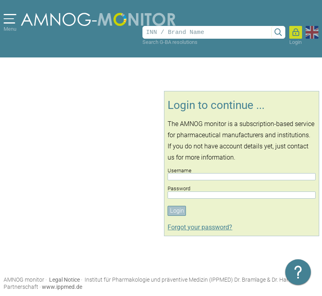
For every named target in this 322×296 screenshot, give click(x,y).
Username (242, 174)
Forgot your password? (200, 227)
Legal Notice (64, 279)
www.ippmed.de (62, 287)
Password (242, 192)
